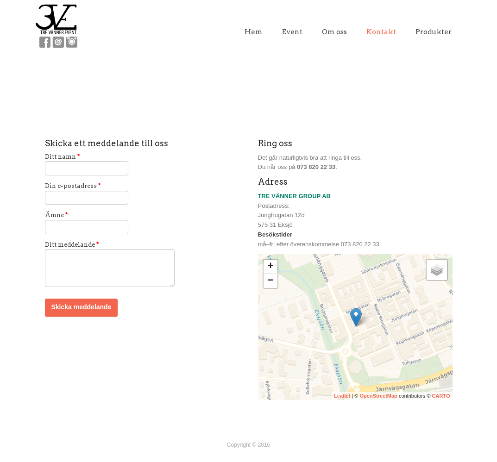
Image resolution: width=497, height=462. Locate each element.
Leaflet (342, 396)
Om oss (334, 32)
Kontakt (381, 32)
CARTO (441, 396)
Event (292, 32)
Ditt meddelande (72, 244)
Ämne (56, 215)
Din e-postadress (73, 185)
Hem (254, 32)
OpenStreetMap (378, 396)
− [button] (270, 281)
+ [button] (270, 267)
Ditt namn (62, 156)
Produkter (433, 32)
